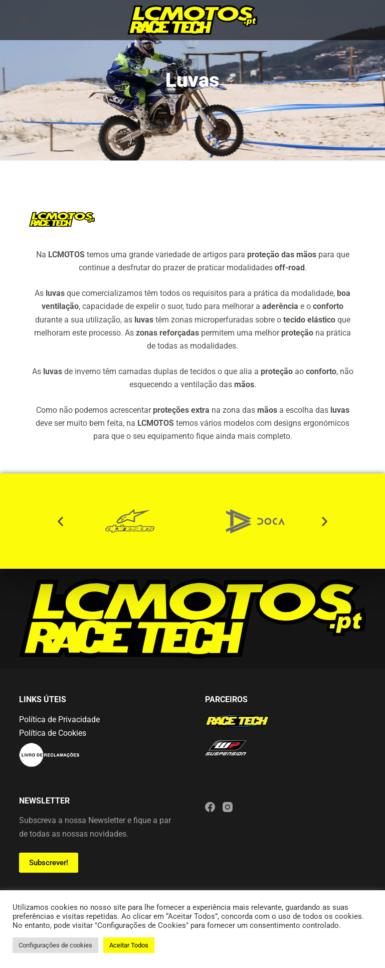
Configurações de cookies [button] (55, 945)
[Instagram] (228, 807)
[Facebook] (210, 807)
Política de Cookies (52, 733)
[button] (60, 521)
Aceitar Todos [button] (128, 945)
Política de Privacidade (59, 719)
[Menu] (23, 20)
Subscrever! (48, 862)
